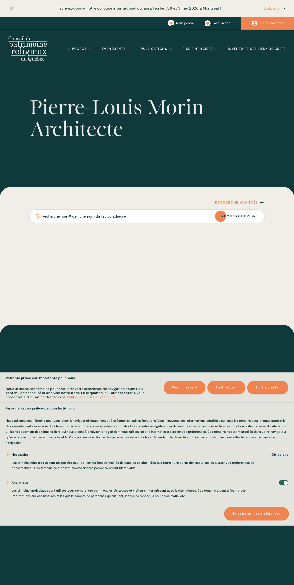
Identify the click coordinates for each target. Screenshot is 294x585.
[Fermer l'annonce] (11, 9)
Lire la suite (271, 8)
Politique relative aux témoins (91, 576)
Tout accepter (267, 567)
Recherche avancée (236, 202)
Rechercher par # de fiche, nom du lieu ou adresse (84, 216)
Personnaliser (184, 567)
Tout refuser (226, 567)
